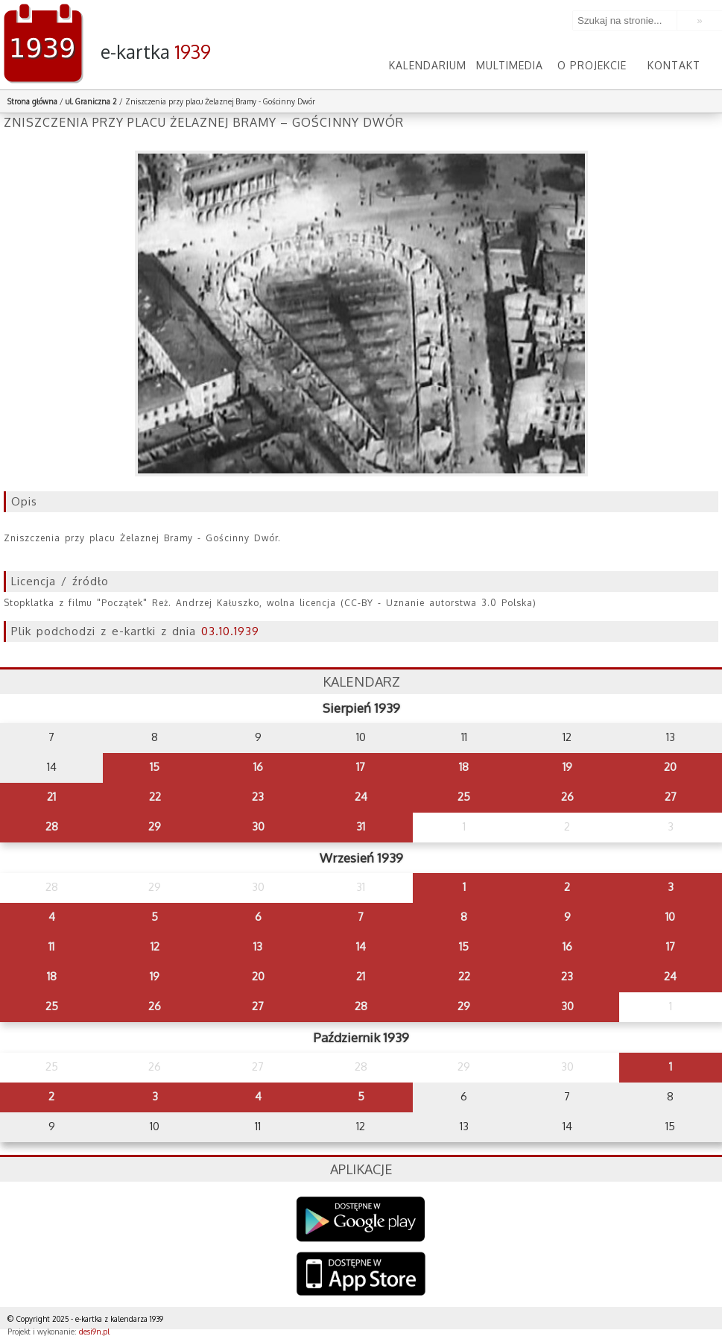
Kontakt (673, 65)
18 (464, 767)
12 (155, 946)
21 (51, 797)
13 (257, 946)
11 (51, 946)
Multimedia (509, 65)
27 (671, 797)
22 (155, 797)
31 (360, 826)
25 (463, 797)
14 (361, 946)
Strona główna (32, 101)
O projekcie (592, 65)
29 (154, 826)
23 (258, 797)
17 (360, 767)
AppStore (361, 1275)
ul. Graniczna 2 (91, 101)
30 (258, 826)
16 (258, 767)
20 (670, 767)
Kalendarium (427, 65)
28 (51, 826)
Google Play (361, 1219)
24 (361, 797)
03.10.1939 (230, 631)
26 (567, 797)
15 (154, 767)
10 (670, 917)
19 (567, 767)
